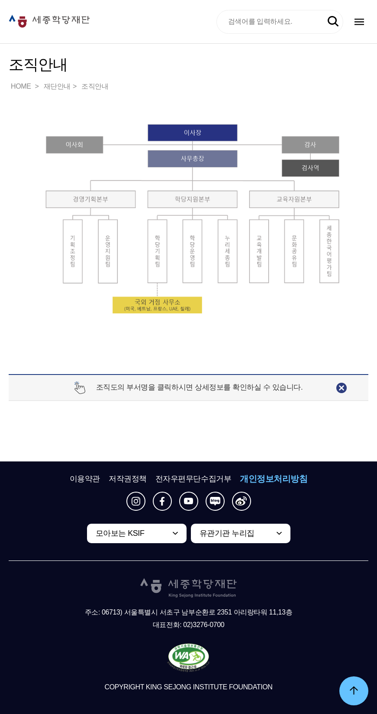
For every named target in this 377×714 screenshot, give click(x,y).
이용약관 (85, 479)
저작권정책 (128, 479)
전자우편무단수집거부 (193, 479)
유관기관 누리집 (227, 533)
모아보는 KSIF (120, 533)
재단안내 (57, 86)
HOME (21, 86)
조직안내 (94, 86)
